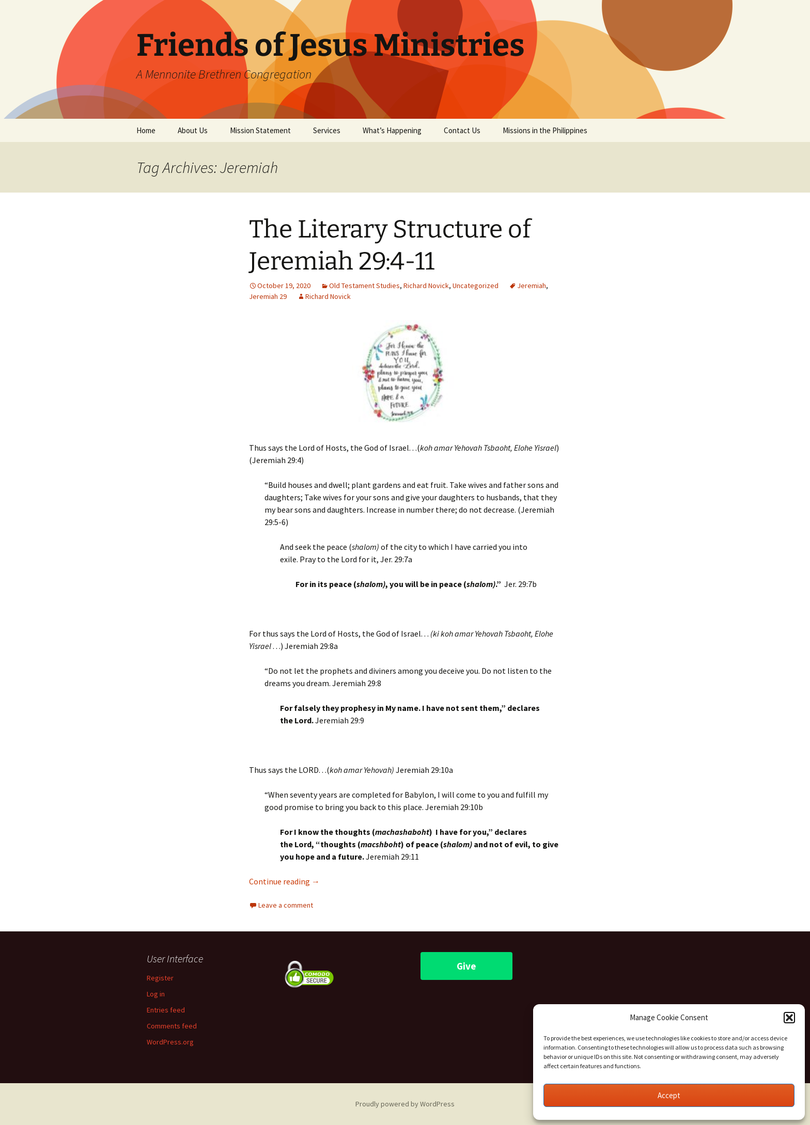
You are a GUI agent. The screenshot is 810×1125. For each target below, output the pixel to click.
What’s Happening (392, 130)
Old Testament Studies (364, 285)
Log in (156, 994)
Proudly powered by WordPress (405, 1103)
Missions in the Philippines (545, 130)
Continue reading (284, 881)
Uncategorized (476, 285)
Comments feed (172, 1026)
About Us (193, 130)
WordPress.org (170, 1042)
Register (160, 978)
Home (145, 130)
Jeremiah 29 (268, 296)
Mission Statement (260, 130)
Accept (669, 1095)
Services (326, 130)
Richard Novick (426, 285)
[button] (789, 1017)
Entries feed (166, 1010)
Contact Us (462, 130)
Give (466, 966)
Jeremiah (531, 285)
